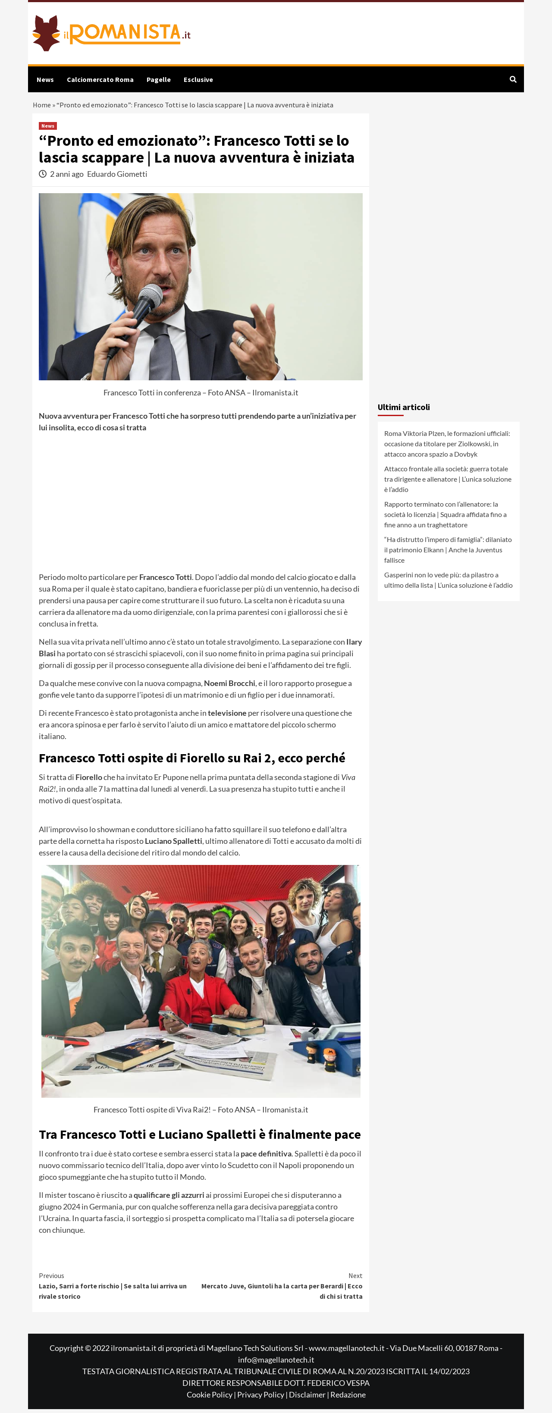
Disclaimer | (309, 1398)
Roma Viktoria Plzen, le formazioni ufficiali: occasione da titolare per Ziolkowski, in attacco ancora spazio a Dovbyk (447, 446)
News (45, 79)
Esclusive (198, 79)
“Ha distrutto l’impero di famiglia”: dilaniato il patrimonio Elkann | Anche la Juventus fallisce (448, 553)
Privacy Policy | (263, 1398)
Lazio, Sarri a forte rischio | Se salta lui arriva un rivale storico (120, 1289)
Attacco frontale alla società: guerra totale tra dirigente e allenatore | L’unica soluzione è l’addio (447, 482)
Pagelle (159, 79)
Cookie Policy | (212, 1398)
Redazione (348, 1398)
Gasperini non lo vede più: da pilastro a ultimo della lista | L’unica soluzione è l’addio (448, 583)
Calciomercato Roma (100, 79)
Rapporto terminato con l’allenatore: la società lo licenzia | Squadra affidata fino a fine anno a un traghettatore (445, 517)
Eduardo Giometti (117, 177)
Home (42, 107)
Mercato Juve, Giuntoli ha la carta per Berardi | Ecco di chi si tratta (282, 1289)
